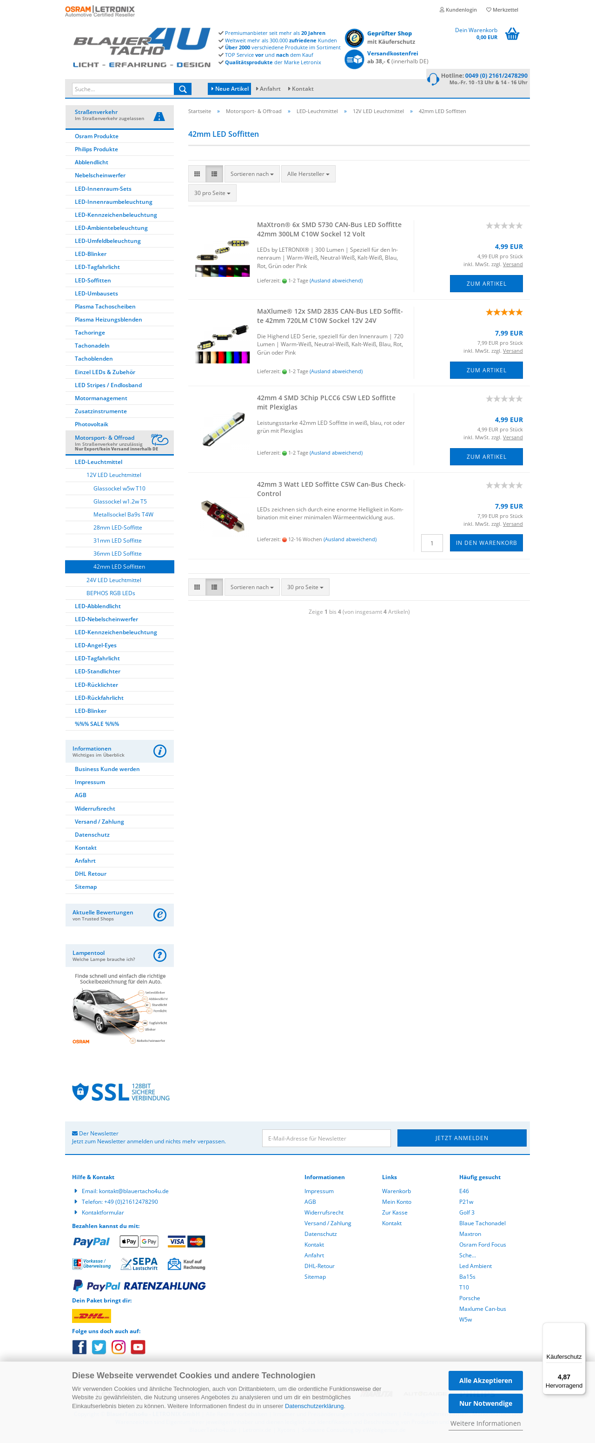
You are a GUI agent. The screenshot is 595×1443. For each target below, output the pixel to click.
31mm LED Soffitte (117, 542)
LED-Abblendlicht (98, 607)
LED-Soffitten (93, 282)
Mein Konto (396, 1203)
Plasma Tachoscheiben (105, 308)
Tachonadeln (92, 347)
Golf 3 (467, 1214)
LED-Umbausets (96, 295)
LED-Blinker (90, 255)
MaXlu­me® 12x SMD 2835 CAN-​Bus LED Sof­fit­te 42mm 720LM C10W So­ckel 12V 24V (330, 317)
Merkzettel (502, 9)
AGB (80, 796)
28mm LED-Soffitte (117, 529)
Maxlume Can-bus (482, 1310)
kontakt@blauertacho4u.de (134, 1192)
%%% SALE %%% (97, 725)
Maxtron (470, 1235)
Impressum (90, 783)
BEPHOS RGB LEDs (110, 594)
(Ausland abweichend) (336, 281)
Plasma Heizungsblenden (108, 321)
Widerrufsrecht (95, 810)
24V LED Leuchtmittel (113, 581)
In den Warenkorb (486, 544)
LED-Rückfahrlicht (99, 699)
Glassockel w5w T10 (119, 490)
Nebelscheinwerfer (100, 177)
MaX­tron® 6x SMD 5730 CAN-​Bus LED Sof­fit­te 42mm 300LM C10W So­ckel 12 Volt (329, 230)
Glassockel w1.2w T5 (120, 503)
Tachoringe (90, 334)
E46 (464, 1192)
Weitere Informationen (485, 1423)
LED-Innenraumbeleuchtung (113, 203)
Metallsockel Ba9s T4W (123, 516)
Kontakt (303, 89)
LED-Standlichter (97, 673)
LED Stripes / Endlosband (108, 386)
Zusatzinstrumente (101, 412)
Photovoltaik (91, 426)
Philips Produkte (96, 150)
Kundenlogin (458, 9)
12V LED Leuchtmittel (113, 476)
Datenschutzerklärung (314, 1406)
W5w (465, 1321)
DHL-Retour (319, 1267)
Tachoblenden (94, 360)
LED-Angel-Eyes (96, 647)
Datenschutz (92, 836)
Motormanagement (101, 399)
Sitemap (86, 888)
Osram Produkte (97, 137)
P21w (466, 1203)
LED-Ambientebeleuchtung (111, 229)
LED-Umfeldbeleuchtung (108, 242)
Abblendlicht (91, 164)
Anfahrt (270, 89)
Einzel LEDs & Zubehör (105, 373)
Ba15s (467, 1278)
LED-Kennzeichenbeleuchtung (116, 216)
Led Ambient (475, 1267)
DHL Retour (90, 875)
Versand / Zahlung (99, 823)
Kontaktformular (103, 1214)
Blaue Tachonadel (482, 1224)
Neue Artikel (230, 89)
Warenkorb (396, 1192)
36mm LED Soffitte (117, 555)
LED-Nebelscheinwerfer (106, 620)
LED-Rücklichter (96, 686)
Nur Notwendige (485, 1403)
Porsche (469, 1299)
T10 (464, 1289)
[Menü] (580, 1328)
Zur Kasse (395, 1214)
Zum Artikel (487, 285)
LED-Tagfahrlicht (97, 268)
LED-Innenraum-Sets (103, 190)
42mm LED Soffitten (119, 568)
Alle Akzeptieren (485, 1380)
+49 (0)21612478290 (131, 1203)
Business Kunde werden (107, 770)
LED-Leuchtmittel (98, 463)
